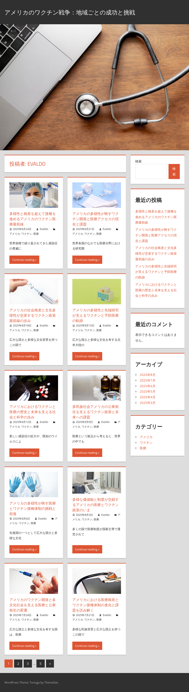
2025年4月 (148, 397)
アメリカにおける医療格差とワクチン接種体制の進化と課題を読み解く (94, 605)
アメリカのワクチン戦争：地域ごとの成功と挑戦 (80, 12)
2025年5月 (148, 391)
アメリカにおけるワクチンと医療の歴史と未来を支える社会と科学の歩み (31, 412)
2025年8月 (148, 375)
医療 (36, 233)
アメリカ (14, 233)
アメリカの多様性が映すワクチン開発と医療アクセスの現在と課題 (94, 219)
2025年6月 (148, 386)
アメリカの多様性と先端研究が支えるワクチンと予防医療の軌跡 (94, 315)
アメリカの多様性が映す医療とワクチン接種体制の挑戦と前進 (31, 508)
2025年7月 (148, 380)
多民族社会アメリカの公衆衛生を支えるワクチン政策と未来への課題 (94, 412)
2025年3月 (148, 403)
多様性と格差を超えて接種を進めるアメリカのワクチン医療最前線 (31, 219)
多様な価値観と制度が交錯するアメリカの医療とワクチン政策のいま (94, 504)
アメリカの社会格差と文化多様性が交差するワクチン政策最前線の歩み (31, 315)
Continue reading (23, 260)
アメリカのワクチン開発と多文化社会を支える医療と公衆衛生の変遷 (31, 605)
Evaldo (44, 229)
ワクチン (26, 233)
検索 (138, 161)
